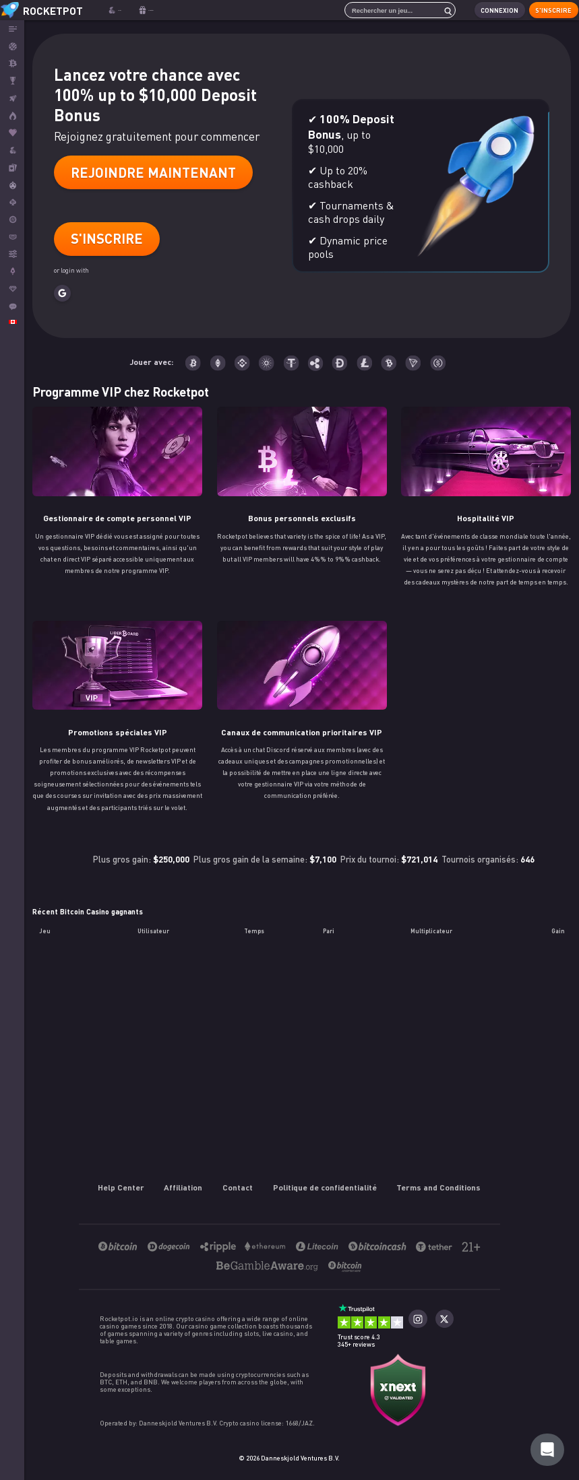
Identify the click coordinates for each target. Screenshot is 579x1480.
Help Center (121, 1187)
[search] (437, 10)
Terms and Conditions (439, 1187)
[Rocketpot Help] (547, 1450)
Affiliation (183, 1187)
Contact (237, 1187)
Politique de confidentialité (325, 1187)
